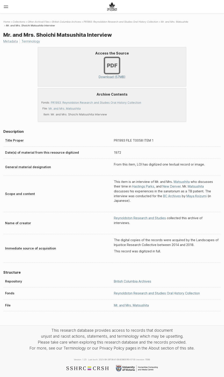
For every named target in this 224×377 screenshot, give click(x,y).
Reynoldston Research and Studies (140, 218)
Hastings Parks (143, 186)
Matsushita (182, 182)
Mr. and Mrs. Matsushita (65, 108)
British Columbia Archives (66, 21)
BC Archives (172, 196)
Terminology (31, 41)
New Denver (171, 186)
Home (6, 21)
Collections (19, 21)
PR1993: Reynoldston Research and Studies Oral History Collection (96, 102)
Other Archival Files (38, 21)
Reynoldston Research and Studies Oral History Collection (157, 293)
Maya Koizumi (196, 196)
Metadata (10, 41)
